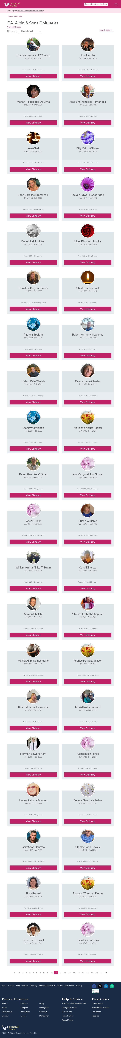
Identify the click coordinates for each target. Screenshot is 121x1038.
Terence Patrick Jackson (87, 660)
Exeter (4, 1008)
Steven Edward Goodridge (88, 194)
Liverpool (24, 1008)
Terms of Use (69, 986)
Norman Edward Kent (33, 753)
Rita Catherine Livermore (33, 707)
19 (92, 972)
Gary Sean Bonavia (33, 846)
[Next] (106, 973)
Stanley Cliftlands (33, 427)
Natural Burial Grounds (100, 1008)
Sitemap (79, 986)
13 (65, 972)
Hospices (95, 1016)
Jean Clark (33, 148)
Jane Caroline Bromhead (33, 194)
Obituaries (18, 17)
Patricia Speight (33, 334)
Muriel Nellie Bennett (87, 707)
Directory (33, 986)
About (4, 986)
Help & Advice (72, 999)
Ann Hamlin (88, 55)
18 (87, 972)
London (23, 1016)
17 (83, 972)
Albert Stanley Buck (88, 288)
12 (60, 972)
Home (10, 17)
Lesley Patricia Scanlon (33, 800)
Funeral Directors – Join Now (96, 4)
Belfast (4, 1003)
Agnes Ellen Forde (88, 753)
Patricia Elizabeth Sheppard (87, 613)
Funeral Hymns (67, 1016)
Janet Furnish (33, 520)
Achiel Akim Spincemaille (33, 660)
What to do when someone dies (74, 1003)
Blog (18, 986)
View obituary (33, 76)
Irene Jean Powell (33, 940)
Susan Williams (88, 520)
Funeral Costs (67, 1012)
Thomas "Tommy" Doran (88, 893)
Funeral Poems (67, 1020)
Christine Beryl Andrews (33, 288)
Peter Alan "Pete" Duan (33, 474)
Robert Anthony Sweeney (87, 334)
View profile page (14, 27)
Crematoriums (97, 1003)
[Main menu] (116, 4)
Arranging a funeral (69, 1008)
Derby (41, 1003)
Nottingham (43, 1008)
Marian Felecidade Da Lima (33, 101)
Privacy (59, 986)
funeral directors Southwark (30, 10)
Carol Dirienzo (87, 567)
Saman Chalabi (33, 613)
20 (97, 972)
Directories (100, 999)
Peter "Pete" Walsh (33, 381)
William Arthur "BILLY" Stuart (33, 567)
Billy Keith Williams (87, 148)
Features (24, 986)
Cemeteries (96, 1012)
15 (74, 972)
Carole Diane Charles (87, 381)
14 (69, 972)
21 (101, 972)
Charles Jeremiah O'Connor (33, 55)
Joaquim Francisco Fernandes (88, 101)
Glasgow (5, 1016)
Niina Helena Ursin (87, 940)
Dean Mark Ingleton (33, 241)
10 (51, 972)
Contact (11, 986)
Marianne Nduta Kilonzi (88, 427)
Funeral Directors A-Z (47, 986)
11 (56, 972)
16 (78, 972)
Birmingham (25, 1012)
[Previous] (15, 973)
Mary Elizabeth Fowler (87, 241)
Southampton (7, 1012)
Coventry (24, 1003)
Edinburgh (43, 1012)
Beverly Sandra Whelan (87, 800)
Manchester (44, 1016)
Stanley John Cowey (87, 846)
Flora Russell (33, 893)
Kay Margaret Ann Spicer (87, 474)
